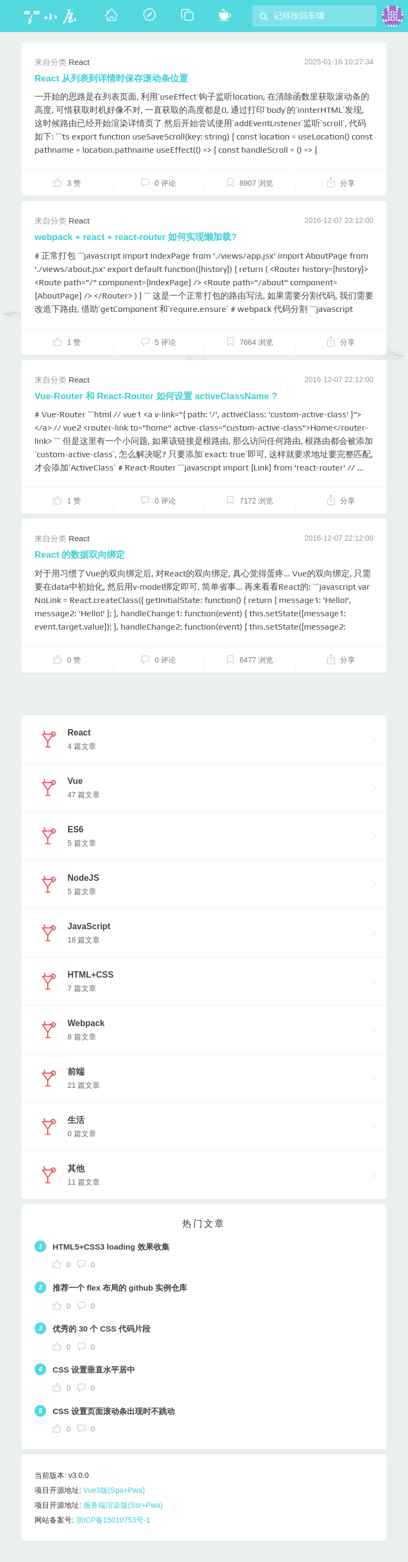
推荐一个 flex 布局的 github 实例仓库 (120, 1287)
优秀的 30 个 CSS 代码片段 (101, 1328)
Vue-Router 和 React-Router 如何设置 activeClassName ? (156, 396)
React (79, 62)
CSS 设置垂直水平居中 (94, 1369)
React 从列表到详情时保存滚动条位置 (111, 78)
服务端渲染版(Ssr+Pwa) (123, 1505)
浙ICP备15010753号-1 (113, 1520)
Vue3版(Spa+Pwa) (114, 1490)
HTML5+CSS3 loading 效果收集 (111, 1246)
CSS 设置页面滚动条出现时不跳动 (114, 1411)
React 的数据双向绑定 (80, 555)
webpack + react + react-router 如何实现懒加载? (136, 237)
